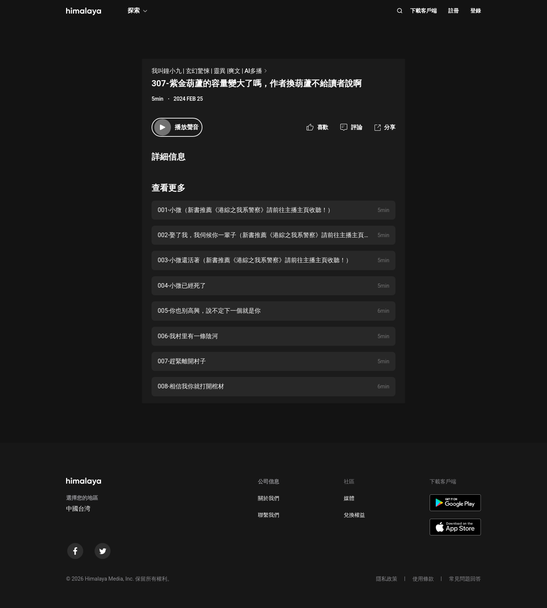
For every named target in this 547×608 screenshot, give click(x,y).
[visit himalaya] (83, 11)
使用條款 (423, 579)
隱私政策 (386, 579)
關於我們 (268, 498)
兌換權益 (354, 515)
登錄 (475, 11)
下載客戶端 (423, 11)
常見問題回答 (465, 579)
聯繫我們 (268, 515)
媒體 (349, 498)
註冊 (453, 11)
